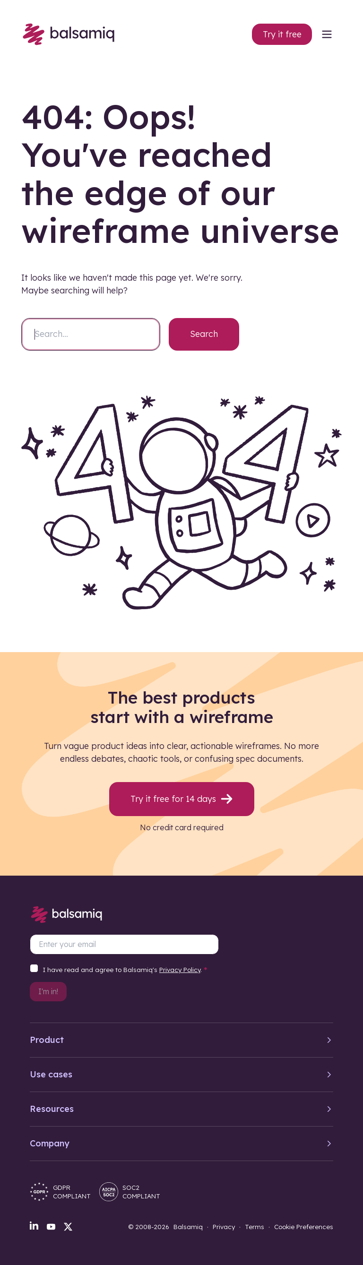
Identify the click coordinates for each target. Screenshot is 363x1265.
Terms (254, 1226)
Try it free (282, 34)
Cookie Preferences (303, 1226)
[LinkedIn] (34, 1225)
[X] (68, 1226)
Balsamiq (188, 1226)
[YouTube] (51, 1226)
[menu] (327, 34)
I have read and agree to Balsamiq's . (125, 970)
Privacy (224, 1226)
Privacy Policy (179, 969)
